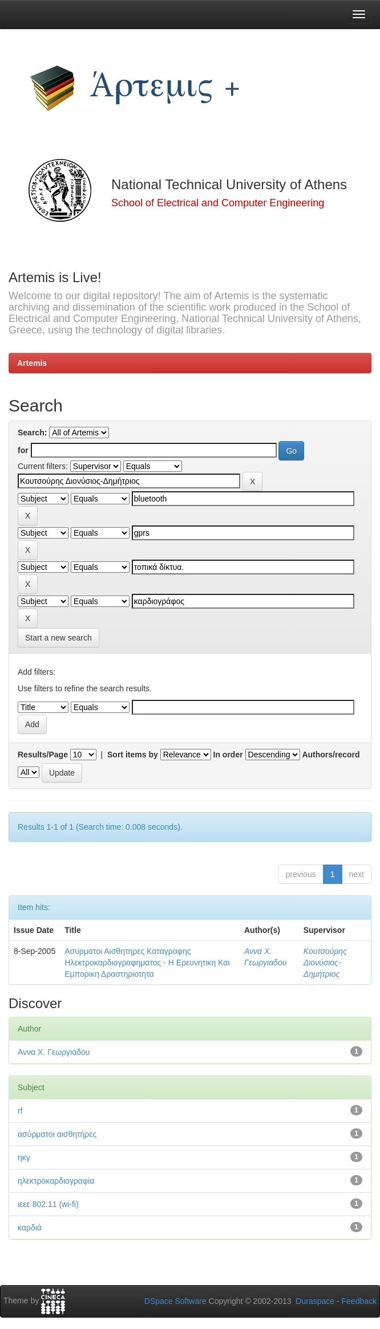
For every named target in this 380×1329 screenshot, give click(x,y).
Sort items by (132, 754)
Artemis (32, 363)
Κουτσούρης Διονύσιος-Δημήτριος (325, 963)
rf (20, 1110)
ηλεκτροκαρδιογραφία (56, 1180)
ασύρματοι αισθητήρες (57, 1134)
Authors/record (330, 754)
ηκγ (24, 1157)
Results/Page (43, 754)
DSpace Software (175, 1301)
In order (228, 754)
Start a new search (58, 637)
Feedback (359, 1301)
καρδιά (30, 1227)
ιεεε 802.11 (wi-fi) (48, 1204)
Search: (32, 432)
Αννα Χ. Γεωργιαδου (54, 1052)
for (23, 450)
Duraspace (315, 1301)
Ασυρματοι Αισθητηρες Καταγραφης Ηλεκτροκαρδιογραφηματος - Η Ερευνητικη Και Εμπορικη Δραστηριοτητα (146, 963)
